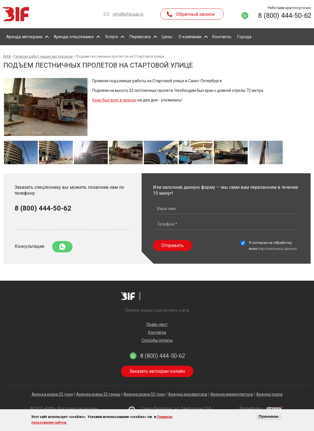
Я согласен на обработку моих (274, 246)
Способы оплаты (157, 340)
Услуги (111, 36)
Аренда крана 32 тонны (98, 394)
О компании (190, 36)
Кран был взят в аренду (114, 100)
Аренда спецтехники (74, 36)
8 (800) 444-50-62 (284, 16)
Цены (166, 36)
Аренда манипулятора (231, 394)
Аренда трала (269, 394)
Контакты (221, 36)
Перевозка (140, 36)
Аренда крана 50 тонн (144, 394)
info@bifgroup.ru (128, 14)
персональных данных (277, 248)
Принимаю (269, 416)
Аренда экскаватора (187, 394)
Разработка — (261, 408)
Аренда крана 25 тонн (52, 394)
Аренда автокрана (24, 36)
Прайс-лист (157, 324)
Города (244, 36)
